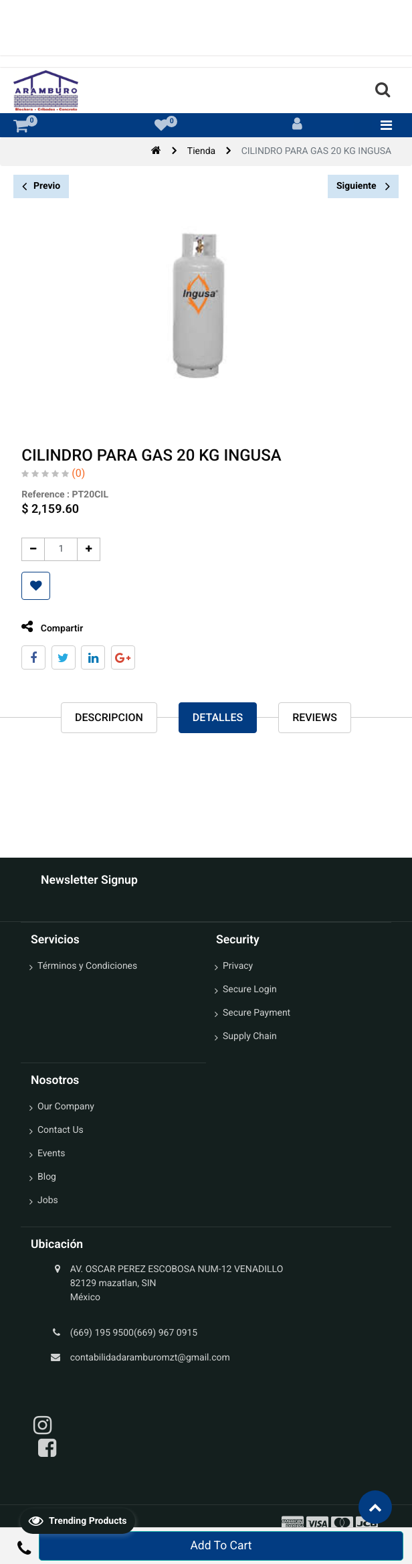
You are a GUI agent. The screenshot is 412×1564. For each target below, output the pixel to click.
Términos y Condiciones (87, 966)
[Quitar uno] (30, 549)
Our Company (65, 1106)
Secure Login (250, 989)
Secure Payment (256, 1013)
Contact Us (60, 1130)
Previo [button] (41, 186)
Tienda (201, 151)
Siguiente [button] (363, 186)
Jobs (47, 1200)
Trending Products (77, 1520)
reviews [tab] (314, 717)
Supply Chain (250, 1036)
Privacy (238, 966)
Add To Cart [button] (220, 1546)
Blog (46, 1177)
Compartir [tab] (49, 627)
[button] (33, 586)
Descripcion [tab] (109, 717)
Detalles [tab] (218, 717)
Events (51, 1153)
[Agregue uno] (86, 549)
